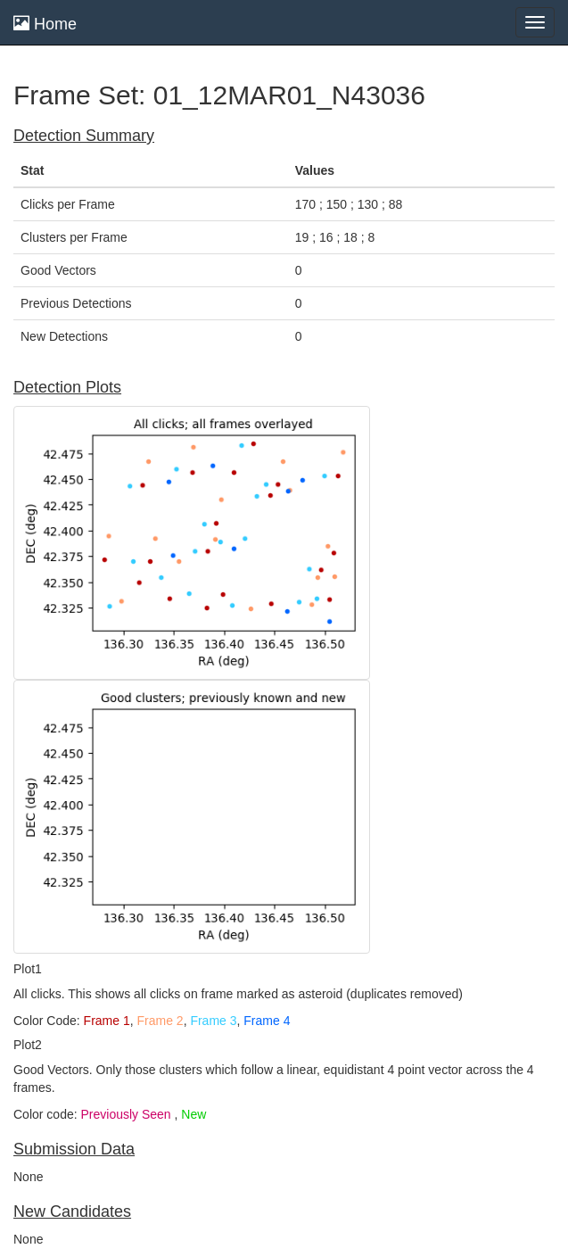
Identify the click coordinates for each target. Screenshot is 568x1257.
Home (45, 23)
